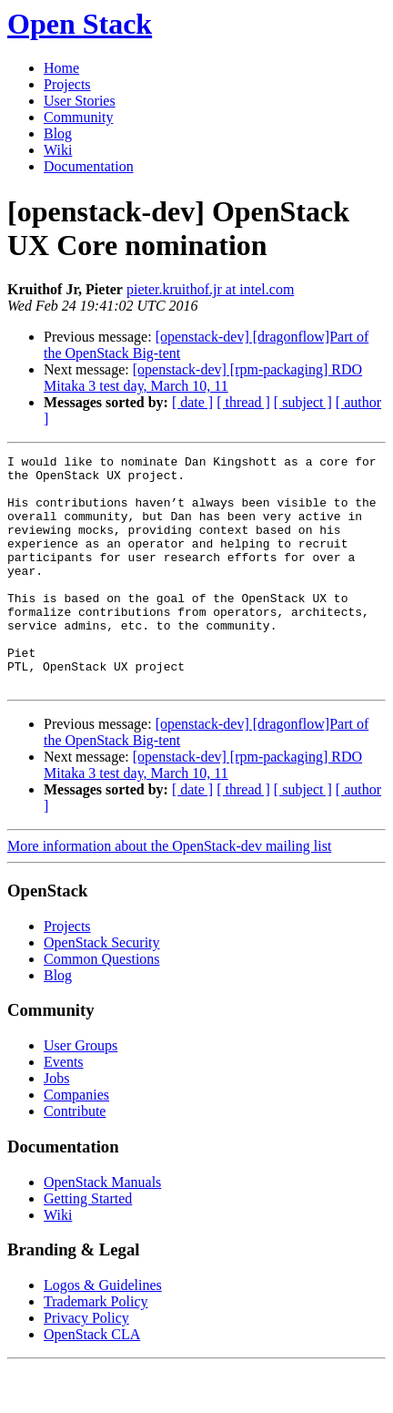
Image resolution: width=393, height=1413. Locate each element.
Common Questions (102, 1005)
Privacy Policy (86, 1364)
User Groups (80, 1092)
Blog (58, 133)
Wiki (58, 150)
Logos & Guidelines (103, 1331)
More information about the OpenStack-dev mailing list (169, 892)
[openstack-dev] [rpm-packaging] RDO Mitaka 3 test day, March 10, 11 (203, 378)
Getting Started (88, 1245)
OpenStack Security (102, 989)
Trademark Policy (96, 1348)
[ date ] (192, 402)
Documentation (89, 166)
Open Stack (79, 23)
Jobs (56, 1124)
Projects (67, 84)
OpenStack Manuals (102, 1228)
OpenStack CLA (92, 1380)
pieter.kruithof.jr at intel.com (210, 289)
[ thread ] (243, 402)
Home (61, 68)
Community (78, 117)
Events (64, 1108)
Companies (76, 1141)
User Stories (80, 100)
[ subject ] (303, 402)
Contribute (75, 1157)
